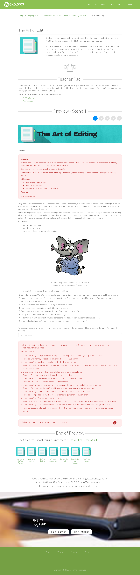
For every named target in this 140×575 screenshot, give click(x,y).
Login (129, 4)
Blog (48, 552)
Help (120, 4)
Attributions (28, 101)
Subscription (107, 4)
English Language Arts (29, 15)
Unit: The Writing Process (75, 15)
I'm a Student (81, 531)
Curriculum (90, 4)
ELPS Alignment (29, 98)
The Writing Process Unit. (83, 439)
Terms (60, 552)
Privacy (74, 552)
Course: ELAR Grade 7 (51, 15)
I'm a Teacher (58, 531)
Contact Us (89, 552)
